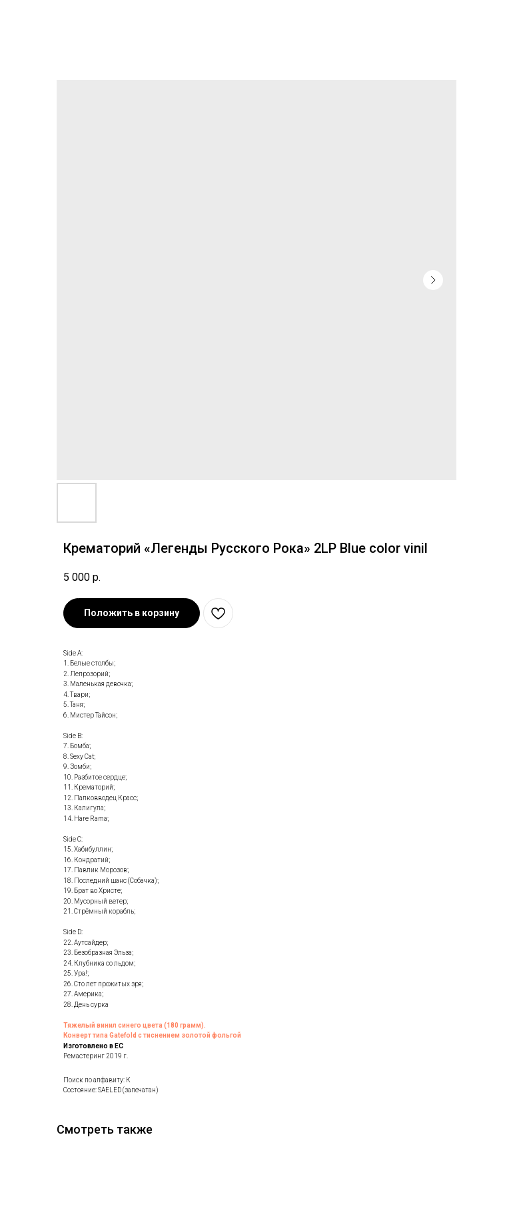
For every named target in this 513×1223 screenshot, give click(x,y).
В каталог (38, 18)
